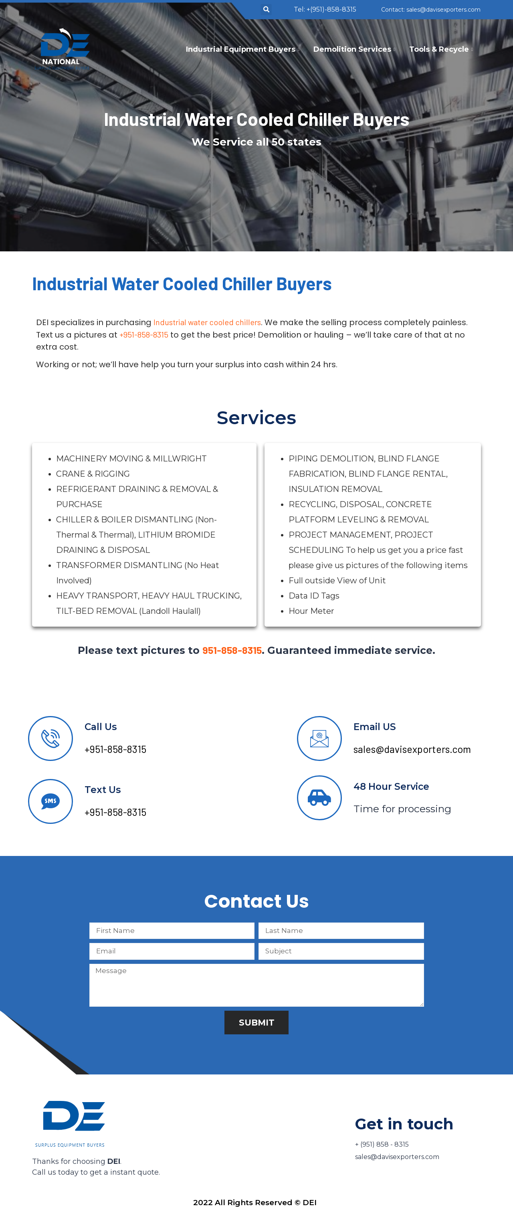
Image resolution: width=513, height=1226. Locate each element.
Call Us (101, 726)
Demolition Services (355, 49)
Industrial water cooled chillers (207, 322)
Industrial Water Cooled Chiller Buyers (256, 118)
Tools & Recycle (442, 49)
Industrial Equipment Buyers (243, 49)
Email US (374, 726)
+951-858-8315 (143, 334)
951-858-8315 (232, 650)
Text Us (103, 789)
